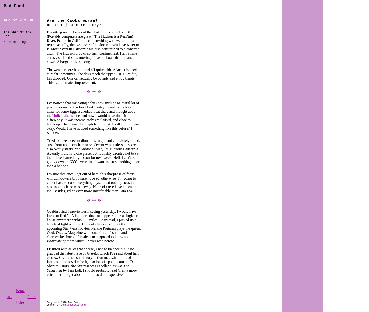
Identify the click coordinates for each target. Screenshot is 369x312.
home (20, 291)
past (9, 297)
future (31, 297)
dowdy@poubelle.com (73, 305)
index (20, 303)
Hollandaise (61, 116)
